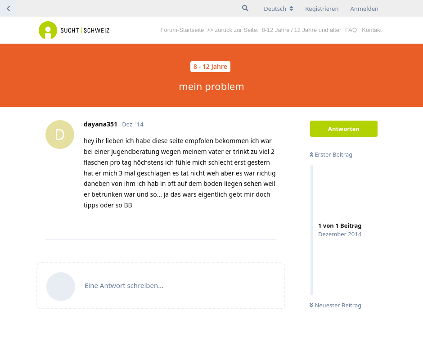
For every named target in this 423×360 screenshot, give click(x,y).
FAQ (351, 30)
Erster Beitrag (331, 154)
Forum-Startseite (182, 30)
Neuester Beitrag (335, 305)
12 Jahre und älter (318, 30)
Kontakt (372, 30)
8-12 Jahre (275, 30)
